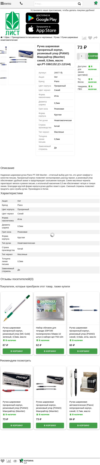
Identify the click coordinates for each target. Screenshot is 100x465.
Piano (56, 81)
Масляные (59, 132)
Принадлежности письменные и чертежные (32, 37)
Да (55, 148)
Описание (7, 168)
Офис (7, 37)
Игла (56, 96)
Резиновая (59, 109)
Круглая (58, 115)
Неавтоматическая (63, 120)
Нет (56, 77)
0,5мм (57, 103)
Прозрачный (60, 86)
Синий (57, 90)
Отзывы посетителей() (17, 279)
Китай (57, 126)
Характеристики (12, 193)
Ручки (57, 37)
